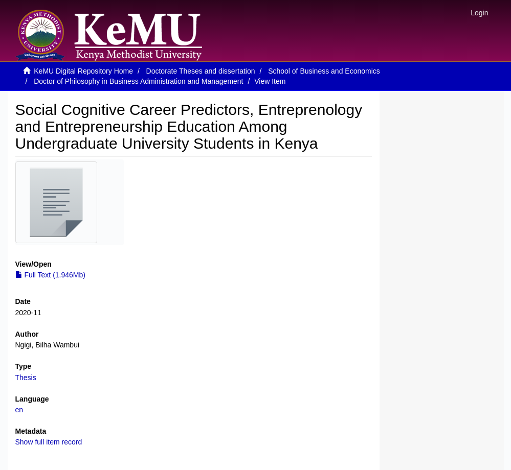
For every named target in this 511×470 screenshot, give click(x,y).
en (19, 410)
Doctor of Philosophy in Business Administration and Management (138, 81)
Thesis (25, 377)
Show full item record (48, 442)
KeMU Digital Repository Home (83, 71)
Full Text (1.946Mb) (50, 275)
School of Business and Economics (324, 71)
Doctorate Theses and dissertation (200, 71)
